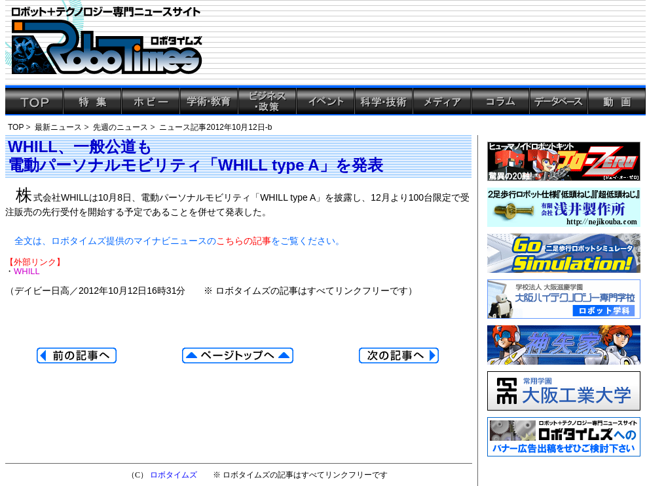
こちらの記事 (243, 240)
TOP (16, 127)
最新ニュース (58, 127)
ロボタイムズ (173, 474)
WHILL (27, 271)
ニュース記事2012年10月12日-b (215, 127)
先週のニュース (120, 127)
